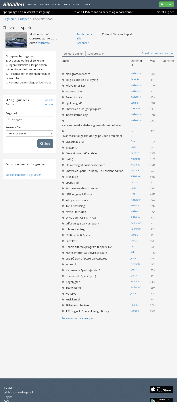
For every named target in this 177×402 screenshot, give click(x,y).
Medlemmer (84, 34)
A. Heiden (136, 108)
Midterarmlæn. (75, 91)
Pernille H (136, 153)
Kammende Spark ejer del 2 (83, 270)
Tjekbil (8, 388)
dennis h (135, 182)
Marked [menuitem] (44, 4)
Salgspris (71, 147)
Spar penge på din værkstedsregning (26, 12)
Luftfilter (71, 241)
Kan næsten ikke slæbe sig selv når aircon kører (91, 125)
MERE (86, 4)
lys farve (71, 293)
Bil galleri (8, 19)
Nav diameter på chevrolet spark (86, 252)
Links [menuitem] (76, 4)
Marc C (134, 234)
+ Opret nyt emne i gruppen (156, 53)
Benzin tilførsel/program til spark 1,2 (89, 247)
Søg (45, 143)
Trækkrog (72, 176)
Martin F (135, 170)
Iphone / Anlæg (75, 229)
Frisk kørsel (73, 299)
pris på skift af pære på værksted (86, 258)
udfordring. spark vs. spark (82, 223)
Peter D (135, 79)
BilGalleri (13, 4)
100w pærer (73, 287)
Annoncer (83, 43)
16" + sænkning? (76, 206)
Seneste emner (73, 53)
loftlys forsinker (75, 85)
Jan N (133, 258)
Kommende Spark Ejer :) (81, 276)
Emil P (134, 269)
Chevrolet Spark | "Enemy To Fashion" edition (94, 171)
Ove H (134, 299)
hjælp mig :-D (74, 103)
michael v (136, 73)
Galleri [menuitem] (32, 4)
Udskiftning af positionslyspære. (86, 165)
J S (132, 130)
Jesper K (135, 164)
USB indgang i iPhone (79, 194)
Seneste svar (95, 53)
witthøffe (44, 43)
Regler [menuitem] (8, 397)
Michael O (136, 211)
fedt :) (69, 159)
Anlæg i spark (74, 97)
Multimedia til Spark (78, 235)
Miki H (134, 252)
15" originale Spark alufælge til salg (87, 311)
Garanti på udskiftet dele (81, 153)
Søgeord (11, 113)
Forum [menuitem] (56, 4)
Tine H (134, 141)
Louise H (135, 102)
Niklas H (135, 147)
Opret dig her (165, 12)
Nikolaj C (135, 304)
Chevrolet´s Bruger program (83, 109)
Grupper (23, 19)
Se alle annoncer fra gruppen (23, 174)
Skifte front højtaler (78, 305)
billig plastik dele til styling (82, 79)
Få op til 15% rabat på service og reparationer (103, 12)
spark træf (72, 182)
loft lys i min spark (77, 200)
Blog (67, 4)
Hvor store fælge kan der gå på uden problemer (92, 136)
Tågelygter (73, 282)
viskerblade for (75, 141)
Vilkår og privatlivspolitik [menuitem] (19, 392)
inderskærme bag (77, 115)
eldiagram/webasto (78, 74)
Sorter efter (14, 127)
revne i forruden (76, 212)
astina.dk (71, 264)
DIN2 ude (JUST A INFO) (81, 217)
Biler (80, 38)
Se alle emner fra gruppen (78, 318)
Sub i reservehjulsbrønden (82, 188)
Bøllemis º (136, 223)
